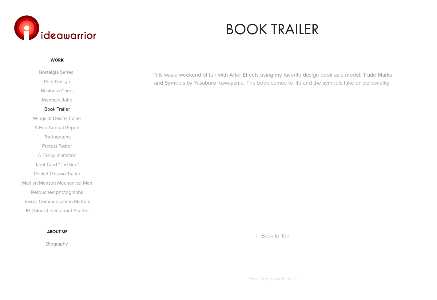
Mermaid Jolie (57, 99)
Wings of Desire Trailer (57, 118)
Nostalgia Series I (57, 72)
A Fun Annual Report (57, 127)
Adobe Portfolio (283, 278)
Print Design (57, 81)
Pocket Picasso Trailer (57, 173)
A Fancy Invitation (57, 155)
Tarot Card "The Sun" (57, 164)
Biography (57, 243)
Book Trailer (57, 109)
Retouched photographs (57, 192)
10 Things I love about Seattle (57, 210)
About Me (57, 231)
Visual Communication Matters (57, 201)
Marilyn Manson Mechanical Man (57, 182)
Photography (57, 136)
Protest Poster (57, 145)
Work (57, 60)
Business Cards (57, 90)
